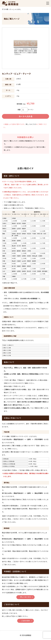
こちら (30, 147)
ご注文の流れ (25, 621)
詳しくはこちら (31, 124)
